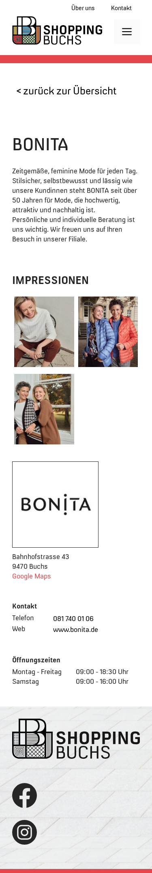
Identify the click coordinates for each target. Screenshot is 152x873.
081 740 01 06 (73, 619)
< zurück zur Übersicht (66, 90)
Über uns (83, 7)
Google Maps (31, 576)
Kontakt (121, 7)
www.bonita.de (75, 629)
